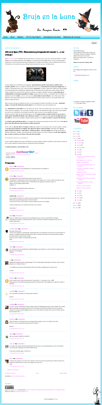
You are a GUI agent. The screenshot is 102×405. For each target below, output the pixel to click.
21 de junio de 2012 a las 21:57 (16, 286)
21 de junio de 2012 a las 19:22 (16, 241)
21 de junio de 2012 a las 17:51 (16, 210)
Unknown (11, 278)
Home (5, 37)
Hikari (11, 215)
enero (78, 200)
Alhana (11, 334)
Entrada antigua (63, 373)
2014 (76, 134)
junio (78, 154)
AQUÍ (74, 103)
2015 (76, 131)
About (12, 37)
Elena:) (11, 358)
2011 (76, 203)
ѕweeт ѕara (12, 343)
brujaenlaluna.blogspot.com (20, 391)
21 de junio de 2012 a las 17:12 (16, 190)
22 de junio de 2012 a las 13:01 (16, 338)
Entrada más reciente (10, 373)
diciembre (79, 140)
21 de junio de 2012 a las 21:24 (16, 273)
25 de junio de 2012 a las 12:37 (16, 366)
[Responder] (21, 166)
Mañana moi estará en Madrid (83, 188)
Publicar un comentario (12, 369)
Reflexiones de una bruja (71, 37)
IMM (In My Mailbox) (33, 37)
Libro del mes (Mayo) (81, 172)
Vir (10, 260)
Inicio (37, 373)
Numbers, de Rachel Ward (82, 162)
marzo (78, 195)
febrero (78, 198)
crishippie (11, 304)
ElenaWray (12, 319)
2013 (76, 136)
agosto (78, 149)
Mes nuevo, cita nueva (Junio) (83, 185)
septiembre (79, 147)
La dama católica (13, 228)
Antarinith (12, 291)
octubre (79, 145)
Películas (28, 154)
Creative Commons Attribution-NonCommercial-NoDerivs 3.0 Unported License (45, 389)
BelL (16, 389)
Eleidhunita (11, 58)
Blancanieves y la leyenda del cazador (18, 154)
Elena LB (11, 166)
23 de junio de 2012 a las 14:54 (16, 353)
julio (78, 152)
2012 (76, 138)
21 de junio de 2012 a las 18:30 (16, 223)
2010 (76, 205)
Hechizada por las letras (52, 37)
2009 (76, 207)
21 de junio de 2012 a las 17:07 (16, 171)
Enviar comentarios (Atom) (18, 376)
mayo (78, 191)
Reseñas (20, 37)
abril (78, 193)
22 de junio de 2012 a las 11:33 (16, 328)
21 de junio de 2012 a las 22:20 (16, 299)
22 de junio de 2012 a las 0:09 (16, 313)
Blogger (56, 399)
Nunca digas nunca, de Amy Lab (84, 160)
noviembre (79, 143)
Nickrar (11, 176)
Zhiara (11, 247)
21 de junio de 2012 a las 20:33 (16, 254)
